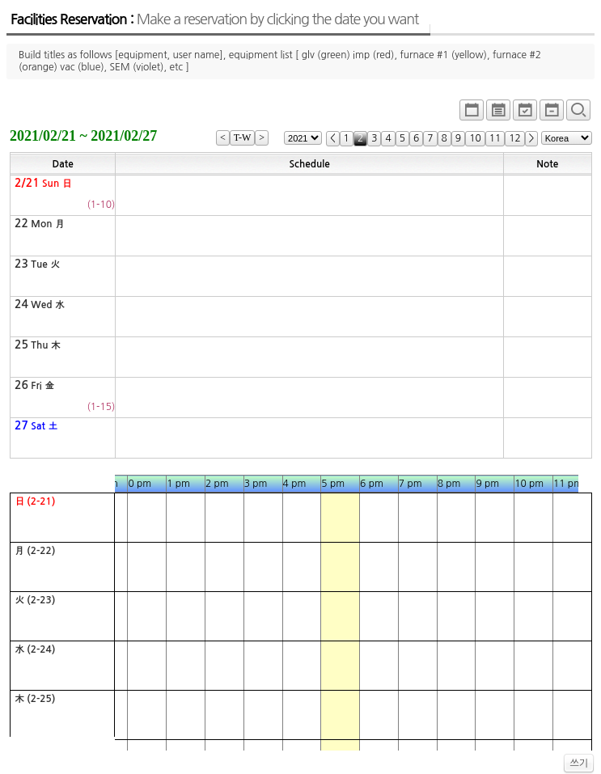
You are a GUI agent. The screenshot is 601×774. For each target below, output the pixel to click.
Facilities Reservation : (214, 19)
